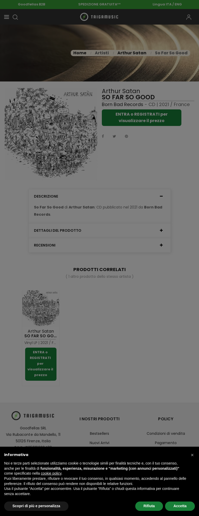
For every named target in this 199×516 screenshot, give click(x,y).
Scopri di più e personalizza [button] (36, 506)
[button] (192, 455)
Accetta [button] (180, 506)
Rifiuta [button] (149, 506)
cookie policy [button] (51, 473)
